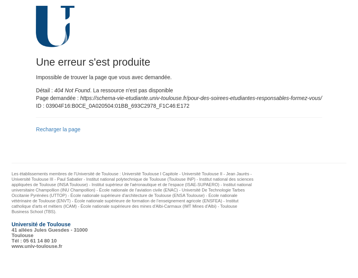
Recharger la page (58, 129)
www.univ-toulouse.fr (37, 246)
